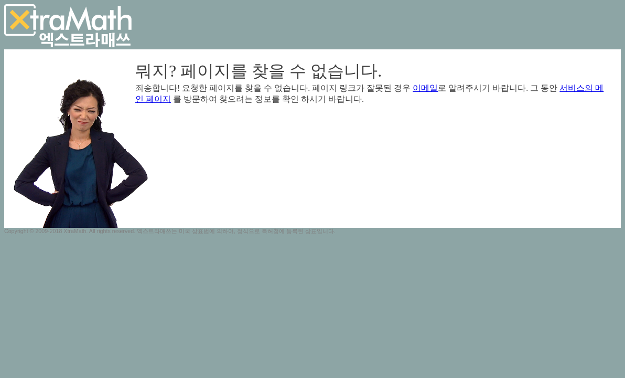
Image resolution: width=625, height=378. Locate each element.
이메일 (425, 87)
